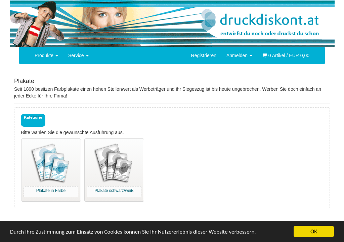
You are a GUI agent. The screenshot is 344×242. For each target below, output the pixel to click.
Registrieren (203, 55)
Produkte (46, 55)
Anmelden (239, 55)
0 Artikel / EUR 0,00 (285, 55)
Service (78, 55)
